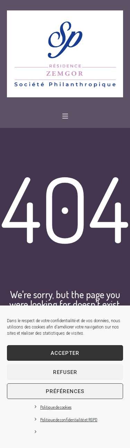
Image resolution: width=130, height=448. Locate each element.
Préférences (65, 391)
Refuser (65, 372)
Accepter (65, 353)
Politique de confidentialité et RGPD (68, 419)
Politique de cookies (55, 407)
